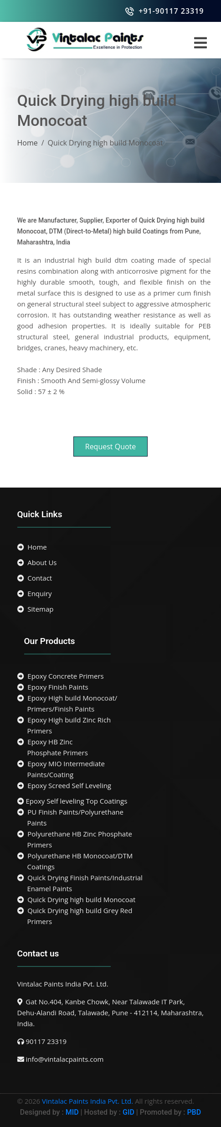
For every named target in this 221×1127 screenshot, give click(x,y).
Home (27, 143)
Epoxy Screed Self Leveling (64, 785)
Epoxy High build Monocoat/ (110, 703)
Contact (34, 577)
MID (71, 1112)
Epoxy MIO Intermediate (110, 769)
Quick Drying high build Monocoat (76, 899)
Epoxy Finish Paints (52, 686)
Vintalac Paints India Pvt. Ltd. (87, 1101)
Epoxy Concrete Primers (60, 675)
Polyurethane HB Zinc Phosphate (110, 839)
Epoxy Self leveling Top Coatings (72, 800)
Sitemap (35, 608)
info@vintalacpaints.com (64, 1059)
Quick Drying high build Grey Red (110, 916)
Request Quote (110, 446)
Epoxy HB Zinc (110, 747)
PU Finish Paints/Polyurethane (110, 817)
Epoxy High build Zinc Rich (110, 725)
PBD (194, 1112)
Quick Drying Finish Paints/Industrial (110, 883)
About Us (37, 562)
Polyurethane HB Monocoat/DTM (110, 861)
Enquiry (34, 593)
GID (128, 1112)
